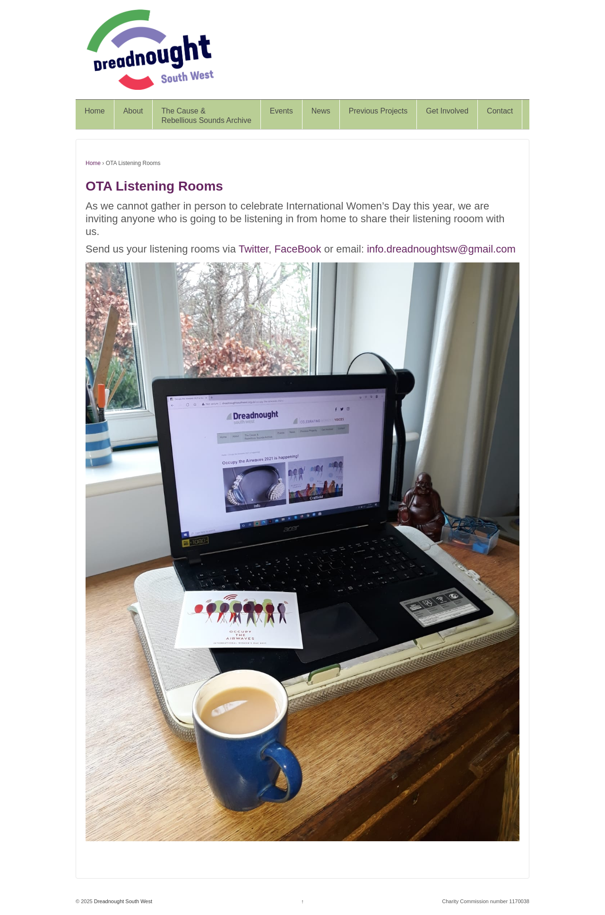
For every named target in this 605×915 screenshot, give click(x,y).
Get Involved (447, 111)
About (133, 111)
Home (95, 111)
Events (281, 111)
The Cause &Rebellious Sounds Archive (206, 115)
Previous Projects (378, 111)
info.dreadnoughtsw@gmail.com (441, 249)
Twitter (254, 249)
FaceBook (297, 249)
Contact (500, 111)
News (320, 111)
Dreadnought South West (122, 901)
